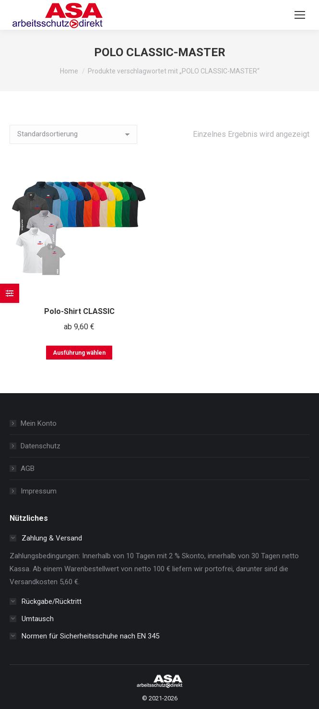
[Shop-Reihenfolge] (73, 134)
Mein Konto (39, 423)
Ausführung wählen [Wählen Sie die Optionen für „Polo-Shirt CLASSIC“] (79, 352)
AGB (28, 468)
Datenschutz (40, 446)
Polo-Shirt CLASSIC (79, 311)
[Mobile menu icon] (299, 14)
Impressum (39, 491)
